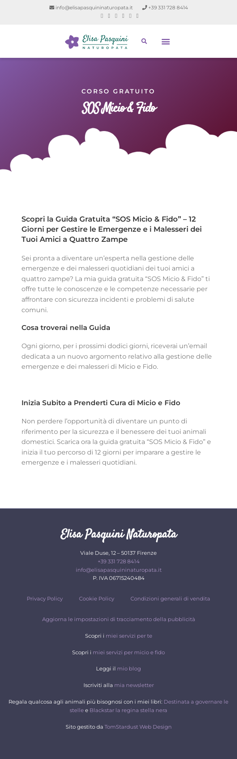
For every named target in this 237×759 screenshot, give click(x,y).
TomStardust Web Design (138, 726)
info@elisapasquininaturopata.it (91, 7)
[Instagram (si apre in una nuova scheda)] (116, 15)
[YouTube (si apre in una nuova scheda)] (130, 15)
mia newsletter (134, 685)
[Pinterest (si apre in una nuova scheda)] (109, 15)
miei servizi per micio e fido (129, 652)
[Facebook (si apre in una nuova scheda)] (101, 15)
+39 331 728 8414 (165, 7)
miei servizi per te (129, 635)
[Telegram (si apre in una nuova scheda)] (136, 15)
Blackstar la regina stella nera (128, 710)
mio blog (129, 668)
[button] (166, 41)
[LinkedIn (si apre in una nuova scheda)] (123, 15)
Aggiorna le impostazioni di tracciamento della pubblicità (118, 619)
